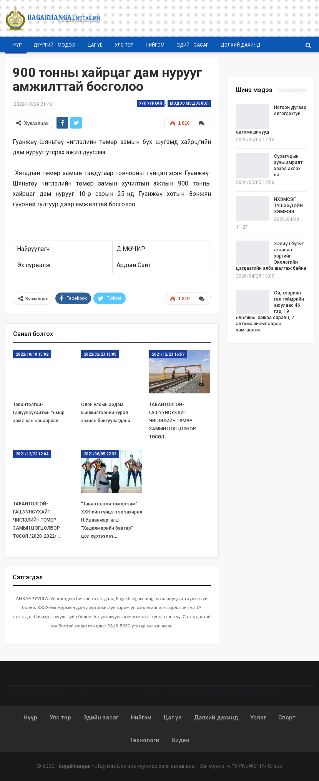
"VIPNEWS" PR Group (257, 766)
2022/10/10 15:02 (32, 354)
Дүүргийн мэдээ (54, 45)
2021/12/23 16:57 (168, 354)
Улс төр (124, 45)
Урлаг (258, 717)
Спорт (287, 717)
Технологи (144, 739)
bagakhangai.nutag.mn (87, 766)
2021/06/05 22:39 (100, 453)
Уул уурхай (150, 103)
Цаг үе (95, 45)
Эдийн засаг (192, 45)
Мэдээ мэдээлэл (189, 103)
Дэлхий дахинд (240, 45)
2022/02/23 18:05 (100, 354)
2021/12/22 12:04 (32, 453)
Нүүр (16, 45)
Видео (180, 739)
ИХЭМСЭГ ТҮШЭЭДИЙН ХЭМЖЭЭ (288, 205)
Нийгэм (155, 45)
